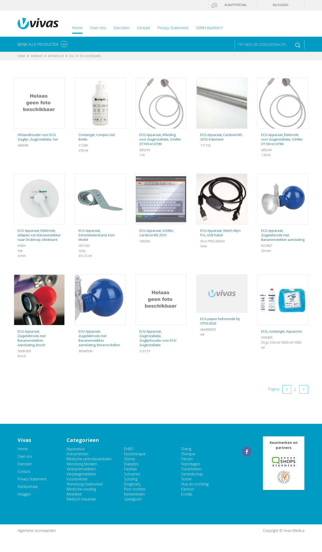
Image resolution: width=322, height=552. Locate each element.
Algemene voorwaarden (37, 530)
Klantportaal (236, 5)
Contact (143, 27)
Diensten (121, 27)
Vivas (38, 23)
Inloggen (280, 5)
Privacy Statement (172, 27)
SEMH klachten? (209, 27)
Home (77, 27)
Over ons (98, 27)
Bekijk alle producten (38, 44)
